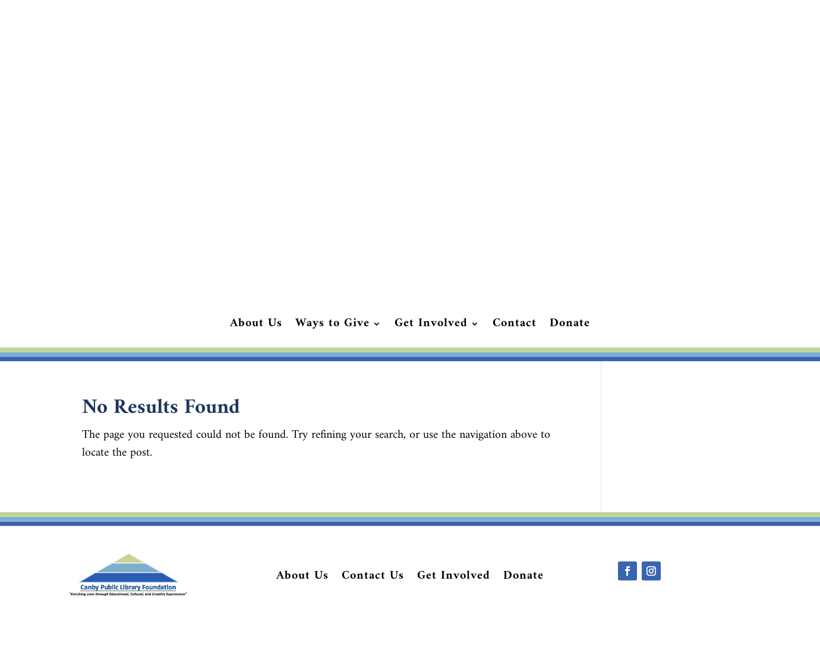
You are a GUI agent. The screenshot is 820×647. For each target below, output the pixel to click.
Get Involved (431, 326)
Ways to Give (332, 326)
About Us (256, 326)
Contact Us (373, 578)
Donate (570, 326)
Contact (515, 326)
